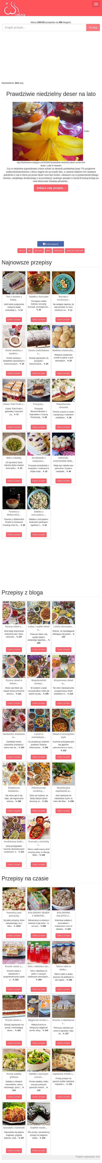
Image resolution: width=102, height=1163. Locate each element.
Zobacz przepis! (14, 319)
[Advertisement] (51, 56)
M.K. (98, 1156)
